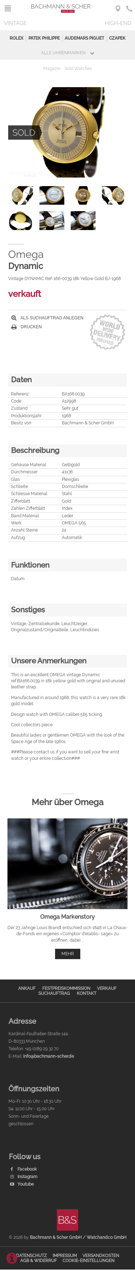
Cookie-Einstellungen (88, 1260)
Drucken (26, 326)
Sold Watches (78, 68)
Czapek (117, 38)
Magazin (51, 68)
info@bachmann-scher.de (48, 1056)
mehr (67, 953)
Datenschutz (31, 1255)
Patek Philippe (44, 38)
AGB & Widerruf (38, 1260)
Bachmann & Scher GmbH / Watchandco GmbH (78, 1237)
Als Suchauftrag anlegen (47, 317)
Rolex (16, 38)
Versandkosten (100, 1255)
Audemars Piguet (84, 38)
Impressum (65, 1255)
